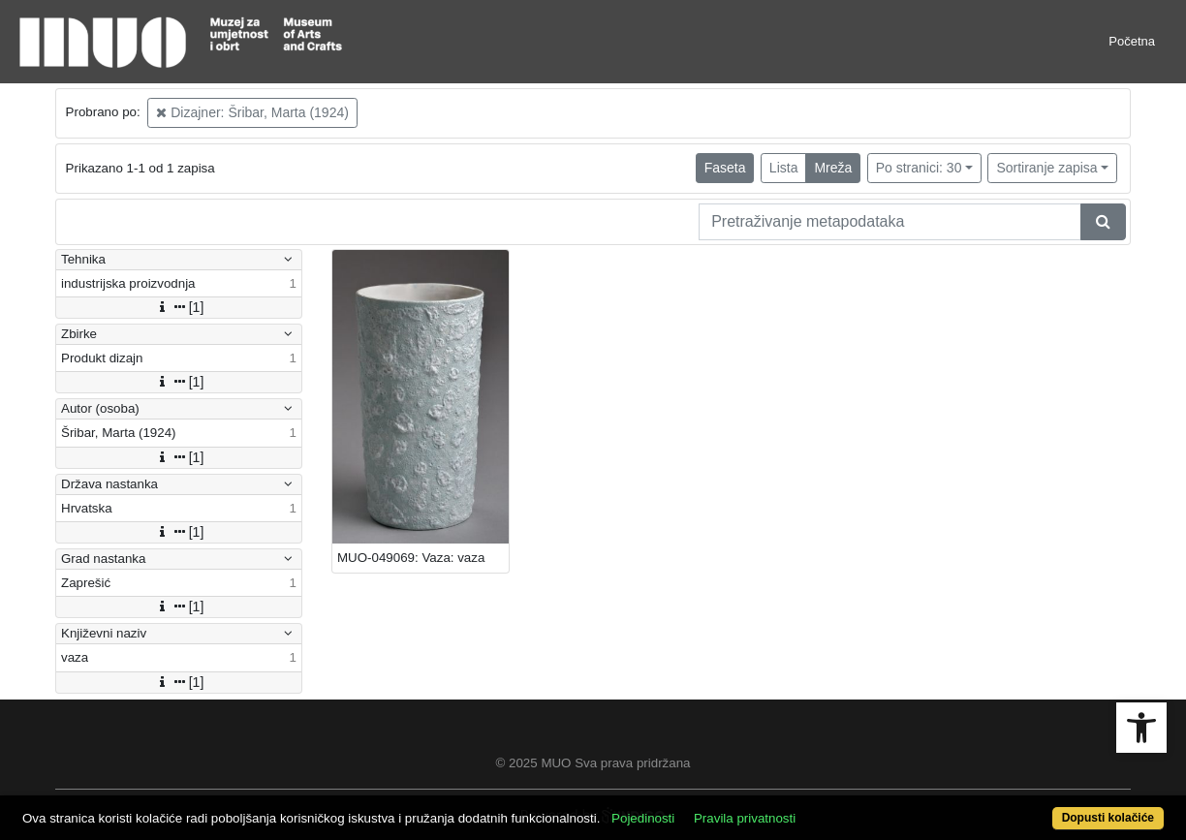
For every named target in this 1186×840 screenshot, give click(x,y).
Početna (1131, 41)
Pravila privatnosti (745, 818)
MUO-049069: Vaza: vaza (410, 557)
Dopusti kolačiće (1108, 817)
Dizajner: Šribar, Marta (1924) (252, 112)
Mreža (833, 167)
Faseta (725, 167)
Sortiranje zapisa (1046, 167)
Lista (783, 167)
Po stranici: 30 (919, 167)
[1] (179, 307)
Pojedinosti (642, 818)
